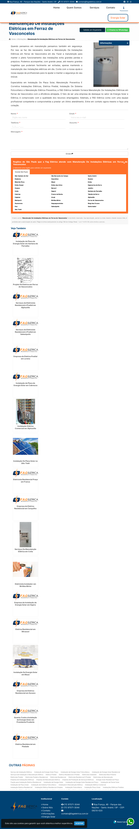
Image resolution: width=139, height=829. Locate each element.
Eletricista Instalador (89, 775)
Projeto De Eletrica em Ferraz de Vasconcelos (25, 285)
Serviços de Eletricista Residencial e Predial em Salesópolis (25, 332)
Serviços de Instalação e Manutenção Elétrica (27, 775)
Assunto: (74, 123)
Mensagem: (16, 132)
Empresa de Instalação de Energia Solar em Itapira (25, 603)
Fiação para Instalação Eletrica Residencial (26, 782)
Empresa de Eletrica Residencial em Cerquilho (25, 507)
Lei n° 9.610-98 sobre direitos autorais (92, 222)
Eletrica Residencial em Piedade (25, 745)
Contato (110, 7)
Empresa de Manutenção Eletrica (48, 780)
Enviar (69, 154)
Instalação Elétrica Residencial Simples (49, 787)
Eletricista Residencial (58, 777)
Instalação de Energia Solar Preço (46, 772)
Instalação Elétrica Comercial (95, 785)
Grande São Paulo (21, 172)
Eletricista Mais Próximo (107, 775)
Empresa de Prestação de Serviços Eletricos (78, 780)
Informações (48, 813)
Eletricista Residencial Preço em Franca (25, 480)
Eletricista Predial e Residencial (36, 777)
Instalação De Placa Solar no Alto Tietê (25, 462)
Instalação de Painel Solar (110, 782)
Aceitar (79, 823)
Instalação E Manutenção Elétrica (71, 785)
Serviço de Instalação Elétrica (21, 772)
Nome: (14, 114)
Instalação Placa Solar (92, 787)
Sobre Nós (47, 807)
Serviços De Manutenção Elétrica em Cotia (25, 550)
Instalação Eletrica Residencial (21, 787)
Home (56, 7)
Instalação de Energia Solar (53, 782)
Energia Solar (118, 17)
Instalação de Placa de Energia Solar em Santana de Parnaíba (25, 243)
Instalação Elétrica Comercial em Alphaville (25, 427)
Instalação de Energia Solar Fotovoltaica (75, 772)
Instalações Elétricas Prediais (113, 787)
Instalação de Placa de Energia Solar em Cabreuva (25, 384)
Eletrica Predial (51, 775)
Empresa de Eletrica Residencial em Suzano (25, 692)
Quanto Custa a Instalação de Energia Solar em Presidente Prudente (25, 719)
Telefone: (15, 123)
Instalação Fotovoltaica (73, 787)
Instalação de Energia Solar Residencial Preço (82, 782)
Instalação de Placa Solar (20, 785)
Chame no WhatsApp (117, 30)
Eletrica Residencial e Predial (69, 775)
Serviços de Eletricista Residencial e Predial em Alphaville (25, 305)
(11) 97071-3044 (67, 2)
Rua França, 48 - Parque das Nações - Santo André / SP (32, 2)
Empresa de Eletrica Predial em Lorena (25, 357)
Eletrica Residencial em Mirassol (25, 630)
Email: (72, 114)
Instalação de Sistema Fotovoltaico (43, 785)
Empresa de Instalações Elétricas (22, 780)
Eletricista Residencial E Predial (80, 777)
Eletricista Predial (17, 777)
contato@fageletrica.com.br (90, 2)
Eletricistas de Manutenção (103, 777)
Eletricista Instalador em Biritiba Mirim (25, 585)
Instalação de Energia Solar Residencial (106, 772)
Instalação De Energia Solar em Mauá (25, 673)
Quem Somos (74, 7)
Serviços (94, 7)
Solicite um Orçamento (92, 30)
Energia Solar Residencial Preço (107, 780)
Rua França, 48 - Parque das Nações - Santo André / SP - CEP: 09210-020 (108, 807)
